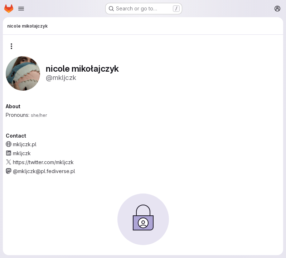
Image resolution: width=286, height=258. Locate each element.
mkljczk (22, 153)
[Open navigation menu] (21, 8)
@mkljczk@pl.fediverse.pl (44, 171)
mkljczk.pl (25, 144)
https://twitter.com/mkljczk (43, 162)
